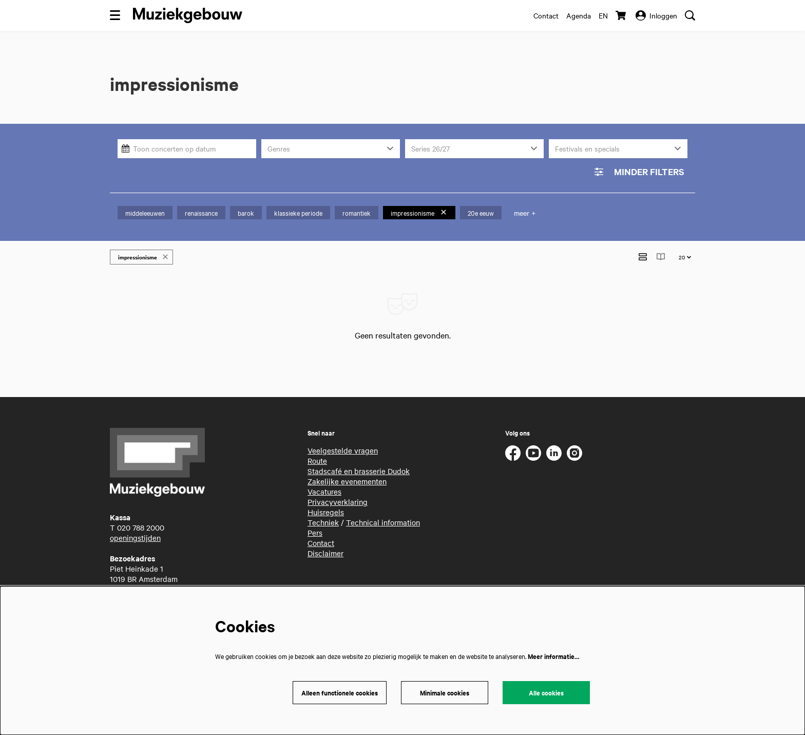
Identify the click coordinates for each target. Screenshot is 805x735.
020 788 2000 (140, 522)
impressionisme (419, 212)
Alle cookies (546, 693)
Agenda (578, 15)
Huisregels (326, 506)
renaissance (201, 212)
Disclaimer (325, 547)
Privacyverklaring (338, 496)
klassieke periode (298, 212)
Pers (315, 527)
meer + (525, 213)
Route (317, 455)
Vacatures (324, 486)
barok (246, 212)
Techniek (323, 517)
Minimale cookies (444, 693)
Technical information (383, 517)
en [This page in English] (603, 15)
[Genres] (330, 148)
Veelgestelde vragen (343, 445)
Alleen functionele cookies (339, 693)
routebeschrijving (139, 583)
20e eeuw (481, 212)
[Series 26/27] (474, 148)
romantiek (356, 212)
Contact (546, 15)
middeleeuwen (145, 212)
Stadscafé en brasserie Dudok (359, 465)
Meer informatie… (553, 656)
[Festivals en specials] (618, 148)
